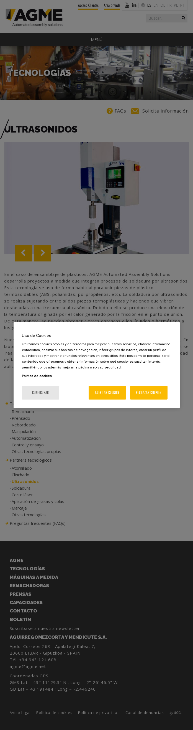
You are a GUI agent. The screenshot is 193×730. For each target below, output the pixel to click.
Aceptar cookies (107, 392)
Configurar (40, 392)
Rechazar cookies (148, 392)
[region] (97, 365)
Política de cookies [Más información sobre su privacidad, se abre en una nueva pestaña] (37, 376)
